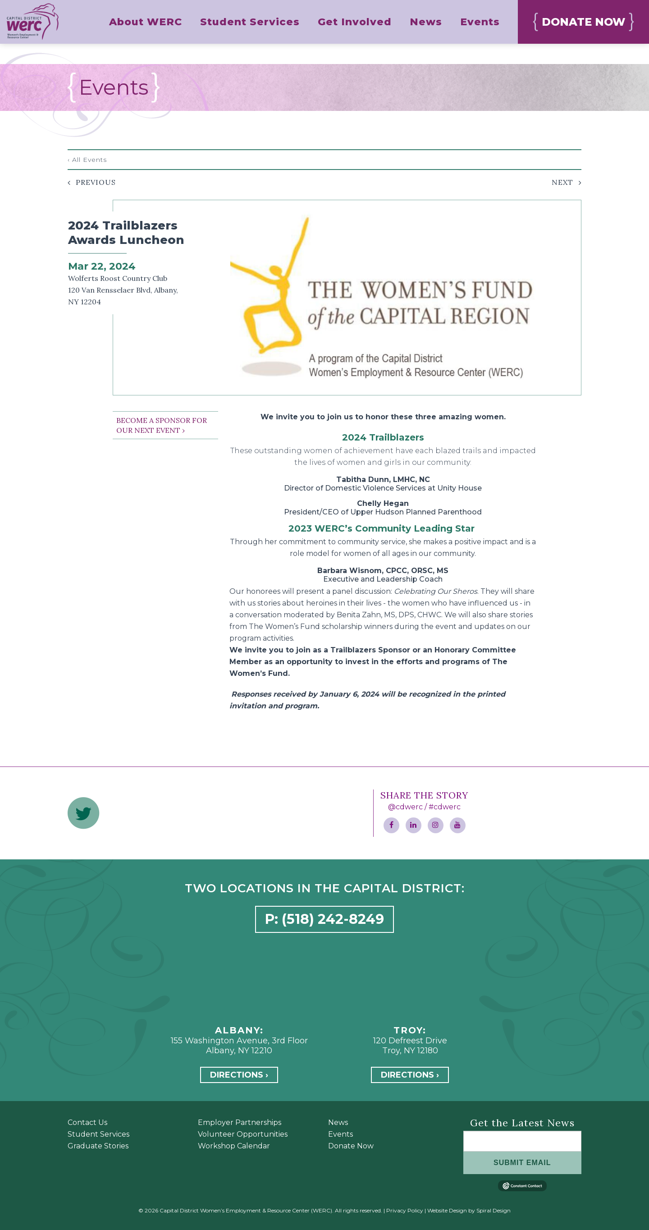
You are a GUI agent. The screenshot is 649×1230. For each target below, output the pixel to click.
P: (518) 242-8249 (324, 919)
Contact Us (87, 1122)
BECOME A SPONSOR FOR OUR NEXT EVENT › (161, 425)
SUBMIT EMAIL (522, 1162)
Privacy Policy (404, 1210)
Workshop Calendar (234, 1146)
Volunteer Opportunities (243, 1134)
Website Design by (451, 1210)
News (338, 1122)
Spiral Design (493, 1210)
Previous (96, 182)
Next (562, 182)
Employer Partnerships (239, 1122)
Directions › (239, 1075)
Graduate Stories (98, 1146)
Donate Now (351, 1146)
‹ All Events (87, 160)
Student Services (98, 1134)
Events (340, 1134)
